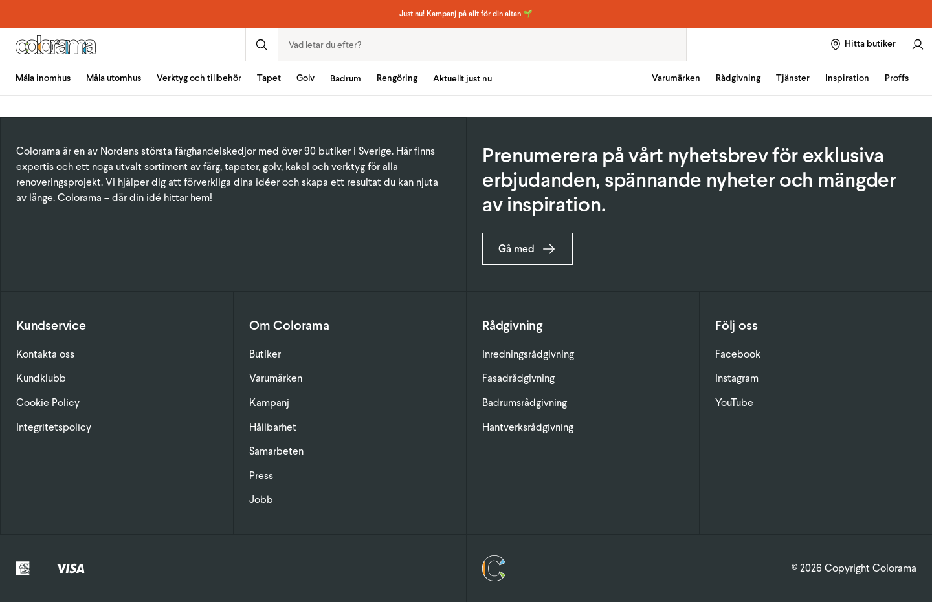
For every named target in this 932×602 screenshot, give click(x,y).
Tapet (269, 78)
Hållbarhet (272, 427)
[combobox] (482, 44)
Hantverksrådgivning (527, 427)
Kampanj (269, 402)
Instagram (737, 378)
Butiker (265, 354)
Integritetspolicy (53, 427)
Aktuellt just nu (462, 78)
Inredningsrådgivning (528, 354)
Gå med (527, 249)
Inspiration (847, 78)
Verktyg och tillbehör (199, 78)
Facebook (737, 354)
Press (261, 475)
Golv (305, 78)
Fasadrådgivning (518, 378)
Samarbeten (276, 451)
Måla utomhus (113, 78)
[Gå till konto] (918, 44)
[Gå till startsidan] (122, 44)
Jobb (261, 499)
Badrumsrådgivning (524, 402)
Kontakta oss (45, 354)
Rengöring (397, 78)
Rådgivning (738, 78)
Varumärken (676, 78)
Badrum (345, 78)
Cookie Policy (48, 402)
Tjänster (793, 78)
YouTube (734, 402)
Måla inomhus (43, 78)
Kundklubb (41, 378)
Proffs (897, 78)
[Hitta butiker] (862, 44)
